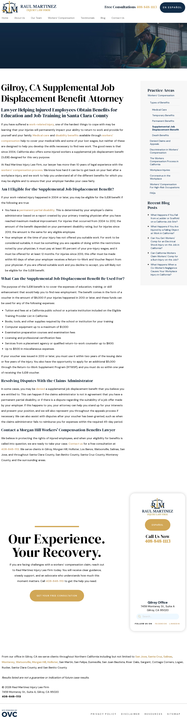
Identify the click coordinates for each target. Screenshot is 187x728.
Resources (154, 714)
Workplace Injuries (160, 170)
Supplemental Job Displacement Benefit (165, 128)
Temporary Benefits (163, 115)
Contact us (75, 444)
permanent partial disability (37, 210)
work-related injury (41, 124)
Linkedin (174, 623)
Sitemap (174, 714)
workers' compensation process (22, 170)
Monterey (8, 662)
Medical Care (159, 109)
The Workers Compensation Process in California (164, 161)
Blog (103, 17)
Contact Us (117, 17)
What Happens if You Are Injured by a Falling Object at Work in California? (165, 230)
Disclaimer (130, 714)
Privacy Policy (104, 714)
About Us (19, 17)
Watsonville (23, 662)
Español (158, 525)
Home (5, 17)
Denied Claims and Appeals (160, 142)
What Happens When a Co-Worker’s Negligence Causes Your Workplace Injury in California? (164, 269)
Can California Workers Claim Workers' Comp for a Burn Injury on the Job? (164, 256)
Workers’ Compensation (61, 17)
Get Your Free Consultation (57, 595)
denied (40, 389)
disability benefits (67, 135)
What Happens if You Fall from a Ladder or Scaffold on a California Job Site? (165, 218)
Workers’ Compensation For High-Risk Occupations (165, 186)
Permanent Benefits (163, 121)
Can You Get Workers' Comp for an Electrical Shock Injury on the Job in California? (165, 243)
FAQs (153, 193)
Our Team (36, 17)
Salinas (167, 656)
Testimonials (88, 17)
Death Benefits (160, 135)
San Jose (141, 656)
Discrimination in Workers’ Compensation (164, 151)
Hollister (52, 662)
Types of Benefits (159, 102)
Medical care (41, 135)
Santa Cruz (155, 656)
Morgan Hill (39, 662)
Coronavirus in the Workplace (160, 177)
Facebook (161, 623)
